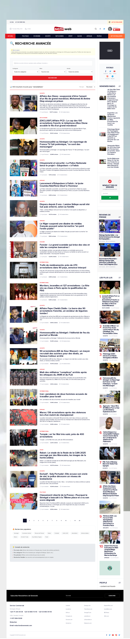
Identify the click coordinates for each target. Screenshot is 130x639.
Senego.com (87, 605)
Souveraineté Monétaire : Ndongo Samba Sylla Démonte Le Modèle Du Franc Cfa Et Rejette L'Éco (108, 261)
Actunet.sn (68, 623)
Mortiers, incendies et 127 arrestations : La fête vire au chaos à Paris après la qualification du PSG (64, 288)
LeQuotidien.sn (88, 619)
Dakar (49, 533)
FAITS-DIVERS (59, 36)
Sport (41, 450)
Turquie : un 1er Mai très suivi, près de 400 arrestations (62, 435)
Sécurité (105, 527)
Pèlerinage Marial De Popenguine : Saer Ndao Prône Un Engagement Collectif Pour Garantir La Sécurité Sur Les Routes (113, 135)
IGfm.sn (68, 612)
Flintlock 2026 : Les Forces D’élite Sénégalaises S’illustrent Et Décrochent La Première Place (110, 520)
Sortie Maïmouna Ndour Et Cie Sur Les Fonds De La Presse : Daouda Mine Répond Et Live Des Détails (113, 163)
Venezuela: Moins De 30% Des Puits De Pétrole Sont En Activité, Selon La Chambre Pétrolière (113, 150)
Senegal (16, 533)
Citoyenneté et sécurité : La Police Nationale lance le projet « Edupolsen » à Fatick (63, 164)
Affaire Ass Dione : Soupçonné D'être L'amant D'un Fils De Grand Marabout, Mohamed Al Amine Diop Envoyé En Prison (111, 491)
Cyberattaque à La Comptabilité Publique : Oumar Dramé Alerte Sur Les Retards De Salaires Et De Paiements (111, 436)
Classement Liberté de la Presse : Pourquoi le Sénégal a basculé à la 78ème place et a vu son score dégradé (64, 497)
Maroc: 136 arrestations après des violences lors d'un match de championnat (63, 413)
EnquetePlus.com (108, 605)
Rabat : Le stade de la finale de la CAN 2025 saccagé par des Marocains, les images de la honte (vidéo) (63, 455)
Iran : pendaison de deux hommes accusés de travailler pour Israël (63, 395)
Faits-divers (106, 308)
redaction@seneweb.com (23, 626)
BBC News (106, 612)
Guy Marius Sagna (36, 537)
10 (65, 520)
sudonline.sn (87, 616)
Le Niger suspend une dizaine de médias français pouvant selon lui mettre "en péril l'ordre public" (62, 226)
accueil (11, 36)
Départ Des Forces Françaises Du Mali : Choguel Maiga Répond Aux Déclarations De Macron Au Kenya (111, 550)
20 (79, 520)
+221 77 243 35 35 (16, 612)
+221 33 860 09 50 (45, 612)
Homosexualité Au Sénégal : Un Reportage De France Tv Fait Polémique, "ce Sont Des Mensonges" (111, 382)
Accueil (12, 22)
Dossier (42, 242)
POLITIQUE (25, 36)
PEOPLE (99, 36)
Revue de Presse (39, 533)
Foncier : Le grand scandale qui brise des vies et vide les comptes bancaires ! (65, 246)
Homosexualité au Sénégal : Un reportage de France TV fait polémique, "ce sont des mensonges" (63, 144)
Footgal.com (69, 616)
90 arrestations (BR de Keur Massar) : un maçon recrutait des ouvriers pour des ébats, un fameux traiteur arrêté (65, 353)
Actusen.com (69, 619)
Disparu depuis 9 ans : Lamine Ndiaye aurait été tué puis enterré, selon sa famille (65, 205)
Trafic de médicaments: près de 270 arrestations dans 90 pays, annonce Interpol (63, 266)
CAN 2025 (65, 533)
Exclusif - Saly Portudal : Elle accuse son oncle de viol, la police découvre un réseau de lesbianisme (63, 476)
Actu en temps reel (20, 22)
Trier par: (81, 87)
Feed (46, 537)
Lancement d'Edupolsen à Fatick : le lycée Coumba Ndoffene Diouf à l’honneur (61, 184)
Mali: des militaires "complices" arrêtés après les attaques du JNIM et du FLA (63, 373)
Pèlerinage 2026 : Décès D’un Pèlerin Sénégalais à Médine (110, 356)
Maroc (15, 537)
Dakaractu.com (88, 623)
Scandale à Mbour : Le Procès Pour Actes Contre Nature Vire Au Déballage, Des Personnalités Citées (111, 330)
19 (75, 520)
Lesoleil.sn (68, 609)
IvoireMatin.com (108, 609)
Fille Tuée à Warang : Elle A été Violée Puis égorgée (110, 464)
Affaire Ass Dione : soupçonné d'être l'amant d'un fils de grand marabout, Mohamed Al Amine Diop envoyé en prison (65, 98)
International (44, 262)
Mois (41, 68)
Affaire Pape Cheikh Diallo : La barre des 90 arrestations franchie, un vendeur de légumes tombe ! (64, 311)
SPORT (70, 36)
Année (68, 68)
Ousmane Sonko (26, 533)
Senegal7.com (87, 612)
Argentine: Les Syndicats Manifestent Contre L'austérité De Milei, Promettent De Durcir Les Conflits (113, 119)
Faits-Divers (43, 117)
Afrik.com (106, 616)
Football (57, 533)
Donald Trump (24, 537)
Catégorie (15, 68)
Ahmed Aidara (85, 533)
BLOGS (80, 36)
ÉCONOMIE (37, 36)
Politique (43, 492)
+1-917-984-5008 (16, 618)
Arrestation (74, 533)
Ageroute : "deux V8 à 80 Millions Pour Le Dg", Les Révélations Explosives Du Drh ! (111, 409)
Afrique (42, 180)
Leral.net (68, 605)
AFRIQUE (89, 36)
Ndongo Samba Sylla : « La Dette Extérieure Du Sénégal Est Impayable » (109, 237)
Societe (42, 93)
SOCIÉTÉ (47, 36)
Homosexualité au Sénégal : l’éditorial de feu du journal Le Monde (65, 334)
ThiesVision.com (88, 609)
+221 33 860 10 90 (30, 612)
